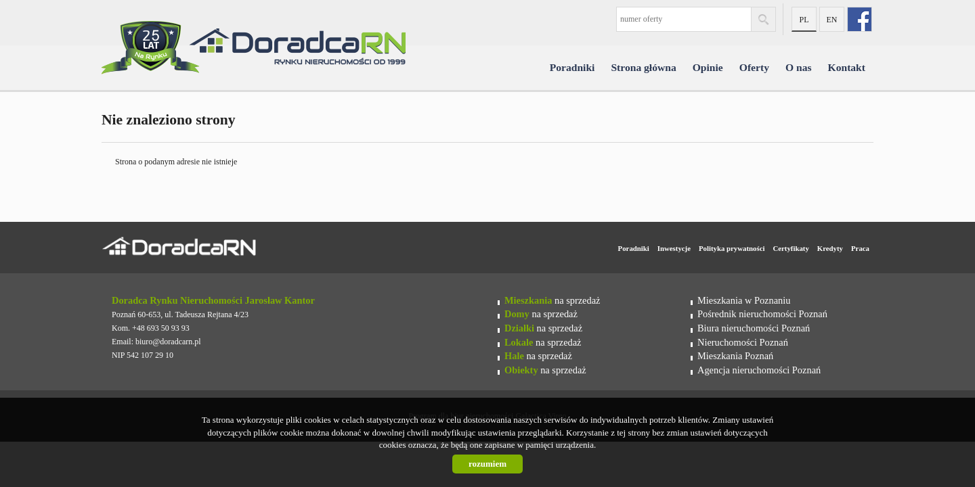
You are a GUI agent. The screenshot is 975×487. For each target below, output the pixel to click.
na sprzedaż (552, 300)
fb (859, 19)
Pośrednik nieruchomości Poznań (762, 313)
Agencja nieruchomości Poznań (759, 370)
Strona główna (643, 67)
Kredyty (830, 248)
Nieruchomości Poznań (742, 342)
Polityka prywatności (731, 248)
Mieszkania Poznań (735, 355)
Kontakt (846, 67)
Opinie (708, 67)
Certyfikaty (790, 248)
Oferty (754, 67)
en (832, 19)
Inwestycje (674, 248)
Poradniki (572, 67)
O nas (798, 67)
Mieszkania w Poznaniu (743, 300)
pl (803, 19)
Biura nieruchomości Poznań (753, 328)
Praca (860, 248)
